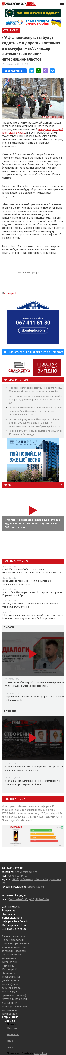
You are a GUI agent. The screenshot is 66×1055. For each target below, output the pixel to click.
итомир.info (11, 293)
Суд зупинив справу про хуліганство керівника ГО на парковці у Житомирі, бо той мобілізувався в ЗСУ (35, 399)
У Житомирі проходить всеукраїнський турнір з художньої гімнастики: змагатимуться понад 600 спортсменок (33, 616)
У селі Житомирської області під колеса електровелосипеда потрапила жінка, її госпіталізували (31, 571)
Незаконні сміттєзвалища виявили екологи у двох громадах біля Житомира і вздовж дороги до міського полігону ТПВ (35, 411)
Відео (7, 485)
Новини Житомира (16, 561)
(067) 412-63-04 (39, 899)
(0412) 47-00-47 (17, 899)
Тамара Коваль (35, 886)
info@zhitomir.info (26, 872)
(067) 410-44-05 (18, 875)
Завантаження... (13, 71)
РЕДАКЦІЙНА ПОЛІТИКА (10, 1019)
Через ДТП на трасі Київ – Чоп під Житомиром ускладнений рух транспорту (27, 582)
